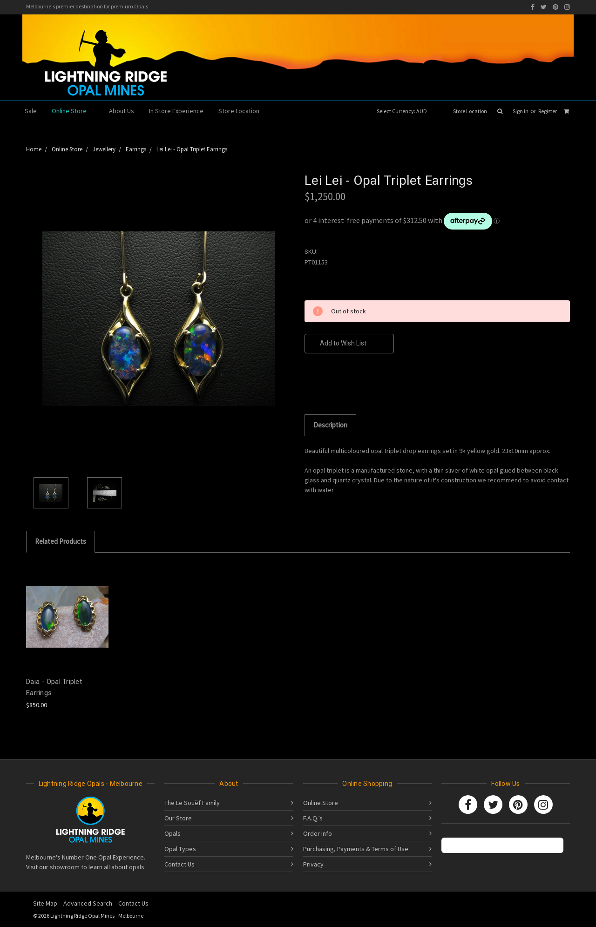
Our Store (178, 818)
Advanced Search (87, 903)
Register (547, 111)
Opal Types (180, 849)
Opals (172, 833)
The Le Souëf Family (192, 802)
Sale (31, 111)
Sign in (520, 111)
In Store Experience (176, 111)
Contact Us (179, 864)
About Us (121, 111)
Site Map (45, 903)
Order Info (317, 833)
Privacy (313, 864)
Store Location (470, 111)
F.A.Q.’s (313, 818)
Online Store (73, 111)
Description (330, 424)
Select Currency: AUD (405, 111)
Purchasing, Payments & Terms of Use (355, 849)
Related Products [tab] (60, 541)
